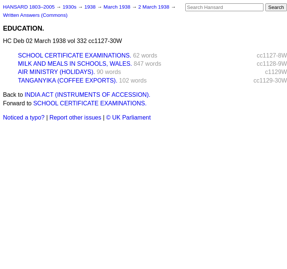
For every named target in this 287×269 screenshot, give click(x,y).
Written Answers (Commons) (35, 15)
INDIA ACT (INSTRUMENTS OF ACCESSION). (88, 95)
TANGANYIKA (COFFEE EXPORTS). (67, 80)
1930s (70, 7)
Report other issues (75, 117)
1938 (90, 7)
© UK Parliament (128, 117)
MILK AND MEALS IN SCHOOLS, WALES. (75, 64)
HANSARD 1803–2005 (29, 7)
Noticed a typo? (23, 117)
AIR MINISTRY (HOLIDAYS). (56, 72)
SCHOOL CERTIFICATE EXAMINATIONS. (74, 55)
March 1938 (118, 7)
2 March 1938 (154, 7)
